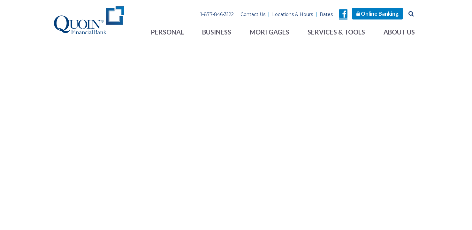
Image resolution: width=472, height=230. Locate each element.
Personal (167, 32)
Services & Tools (336, 32)
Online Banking (377, 13)
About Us (399, 32)
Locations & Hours (292, 14)
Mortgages (269, 32)
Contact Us (252, 14)
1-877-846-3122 (217, 14)
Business (216, 32)
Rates (326, 14)
